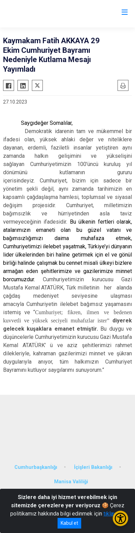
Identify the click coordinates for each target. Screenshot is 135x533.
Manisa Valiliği (71, 482)
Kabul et (69, 523)
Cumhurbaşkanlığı (35, 467)
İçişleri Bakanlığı (93, 467)
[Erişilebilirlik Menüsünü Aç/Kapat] (120, 518)
